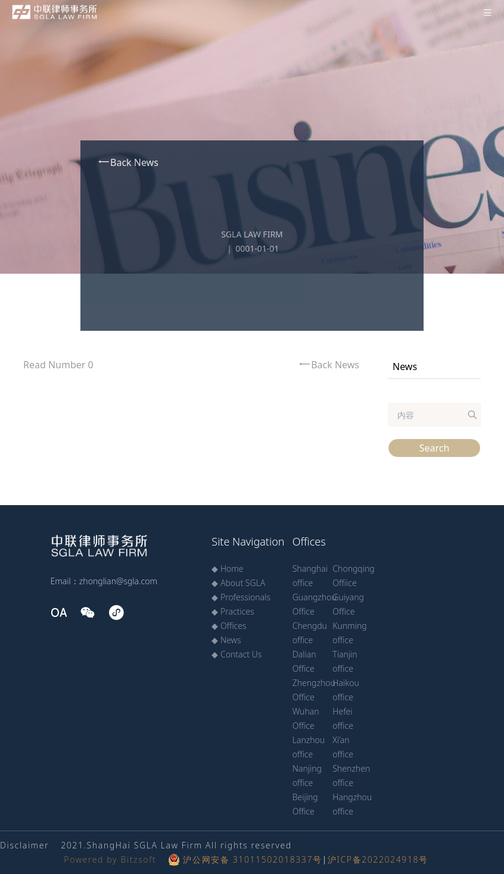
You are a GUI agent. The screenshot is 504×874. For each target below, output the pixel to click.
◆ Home (227, 568)
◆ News (226, 640)
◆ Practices (232, 611)
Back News (127, 162)
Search (434, 448)
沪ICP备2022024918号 (378, 859)
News (405, 366)
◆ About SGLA (238, 582)
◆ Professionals (240, 597)
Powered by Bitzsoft (110, 859)
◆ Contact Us (236, 654)
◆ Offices (228, 625)
